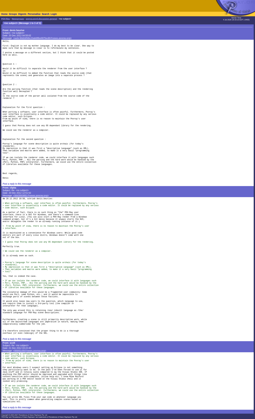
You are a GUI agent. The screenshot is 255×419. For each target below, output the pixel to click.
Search (45, 14)
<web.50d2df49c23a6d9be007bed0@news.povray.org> (42, 38)
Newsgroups (18, 19)
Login (54, 14)
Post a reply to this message (17, 183)
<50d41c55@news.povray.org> (29, 350)
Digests (22, 14)
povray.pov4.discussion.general (41, 19)
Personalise (34, 14)
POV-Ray (5, 19)
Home (4, 14)
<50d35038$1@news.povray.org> (31, 195)
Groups (13, 14)
